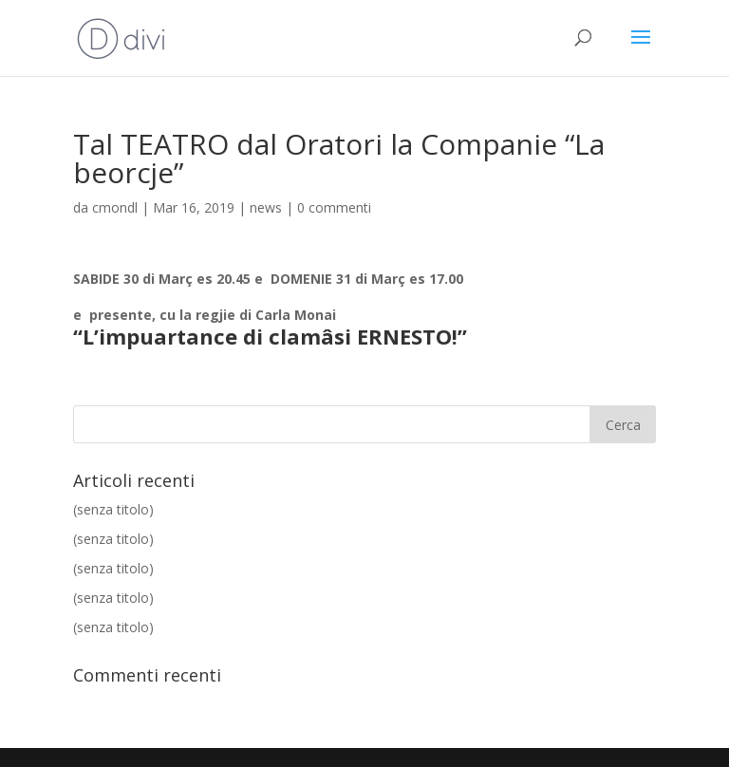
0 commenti (334, 207)
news (266, 207)
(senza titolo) (113, 509)
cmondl (115, 207)
